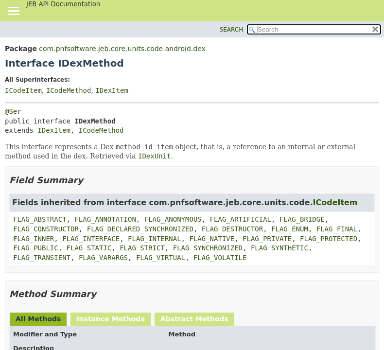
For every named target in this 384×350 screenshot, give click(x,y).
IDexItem (111, 90)
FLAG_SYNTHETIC (279, 248)
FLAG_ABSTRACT (40, 219)
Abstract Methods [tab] (194, 319)
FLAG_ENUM (289, 229)
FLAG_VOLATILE (220, 258)
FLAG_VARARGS (103, 258)
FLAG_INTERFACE (91, 239)
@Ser (13, 111)
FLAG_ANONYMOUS (173, 219)
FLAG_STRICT (142, 248)
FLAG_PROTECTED (328, 239)
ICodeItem (23, 90)
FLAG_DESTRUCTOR (232, 229)
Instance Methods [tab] (110, 319)
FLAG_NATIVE (211, 239)
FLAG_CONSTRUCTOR (46, 229)
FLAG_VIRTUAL (160, 258)
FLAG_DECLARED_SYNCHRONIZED (140, 229)
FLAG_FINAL (336, 229)
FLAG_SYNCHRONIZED (208, 248)
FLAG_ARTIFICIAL (240, 219)
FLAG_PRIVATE (267, 239)
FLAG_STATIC (89, 248)
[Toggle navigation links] (13, 11)
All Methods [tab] (38, 319)
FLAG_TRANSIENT (41, 258)
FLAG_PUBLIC (35, 248)
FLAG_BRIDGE (302, 219)
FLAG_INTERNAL (154, 239)
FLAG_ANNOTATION (105, 219)
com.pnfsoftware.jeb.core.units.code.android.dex (122, 48)
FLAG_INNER (33, 239)
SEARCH (232, 29)
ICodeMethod (68, 90)
